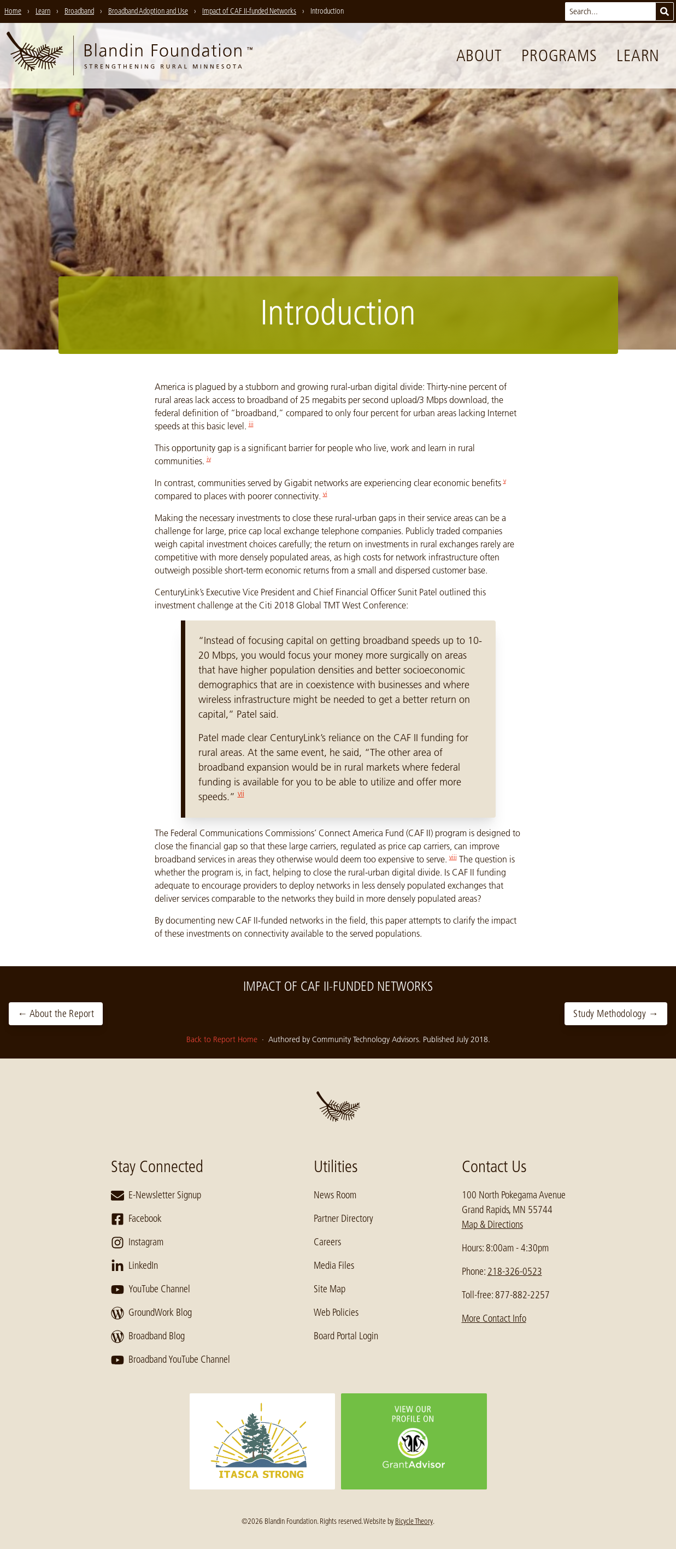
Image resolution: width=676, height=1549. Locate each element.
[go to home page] (129, 56)
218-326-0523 (514, 1272)
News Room (335, 1195)
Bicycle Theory (414, 1521)
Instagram (137, 1242)
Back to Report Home (223, 1039)
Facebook (136, 1219)
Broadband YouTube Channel (170, 1360)
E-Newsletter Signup (156, 1195)
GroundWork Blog (151, 1313)
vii (241, 794)
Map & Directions (492, 1225)
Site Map (329, 1289)
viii (453, 857)
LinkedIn (134, 1266)
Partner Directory (343, 1219)
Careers (327, 1242)
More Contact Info (494, 1318)
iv (209, 458)
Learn (638, 56)
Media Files (334, 1266)
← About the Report (55, 1014)
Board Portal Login (346, 1336)
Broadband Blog (148, 1336)
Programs (559, 56)
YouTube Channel (150, 1289)
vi (325, 493)
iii (251, 423)
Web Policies (336, 1312)
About (479, 56)
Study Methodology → (616, 1014)
